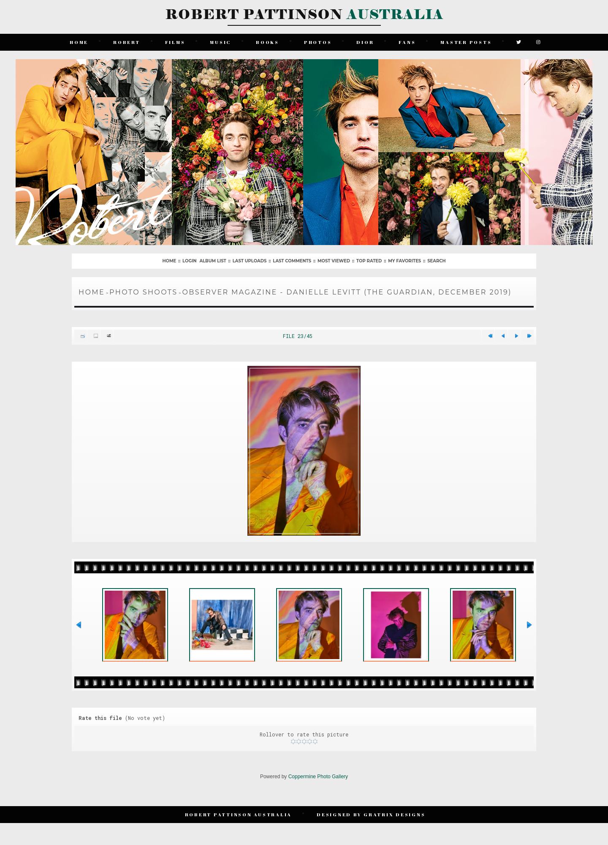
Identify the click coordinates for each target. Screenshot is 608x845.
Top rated (369, 261)
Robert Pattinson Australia (238, 814)
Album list (212, 261)
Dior (365, 42)
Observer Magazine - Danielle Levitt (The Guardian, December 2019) (346, 292)
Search (436, 261)
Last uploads (250, 261)
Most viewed (334, 261)
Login (189, 261)
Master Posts (465, 42)
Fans (407, 42)
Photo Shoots (143, 292)
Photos (318, 42)
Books (267, 42)
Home (79, 42)
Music (220, 42)
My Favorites (404, 261)
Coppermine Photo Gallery (318, 777)
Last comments (292, 261)
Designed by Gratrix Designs (371, 814)
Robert (126, 42)
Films (175, 42)
